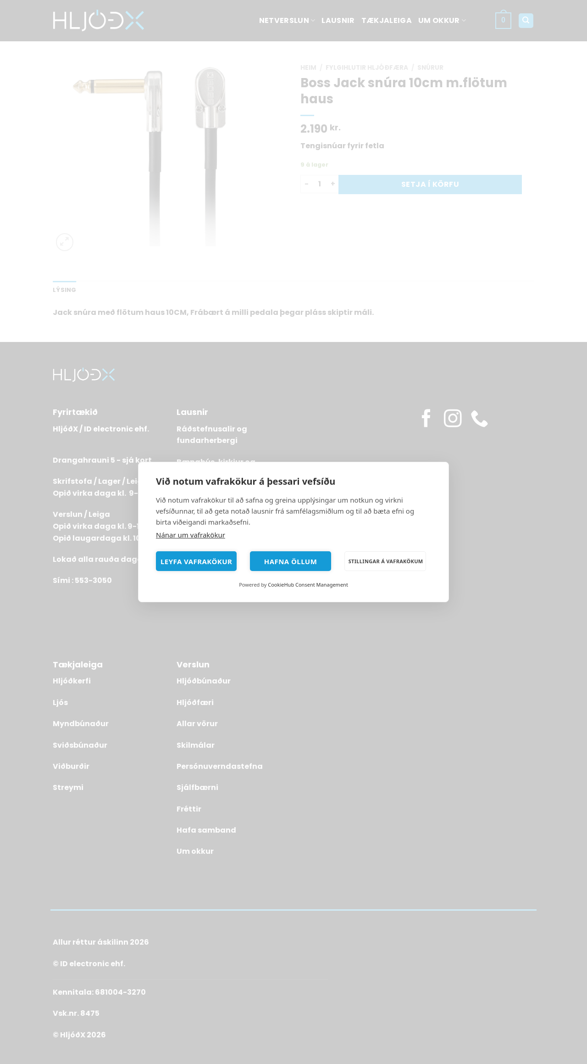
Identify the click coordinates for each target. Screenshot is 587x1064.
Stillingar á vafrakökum (386, 561)
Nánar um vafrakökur (190, 534)
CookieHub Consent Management (308, 584)
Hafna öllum (290, 561)
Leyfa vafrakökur (196, 561)
